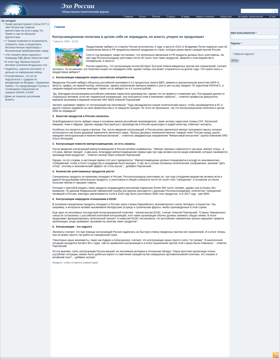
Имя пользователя (244, 32)
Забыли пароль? (244, 53)
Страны (170, 16)
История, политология (250, 16)
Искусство (226, 16)
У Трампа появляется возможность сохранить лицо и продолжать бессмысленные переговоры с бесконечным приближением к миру (27, 45)
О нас (272, 16)
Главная (128, 16)
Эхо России (77, 6)
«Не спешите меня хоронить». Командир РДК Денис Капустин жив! (27, 56)
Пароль (236, 43)
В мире (186, 16)
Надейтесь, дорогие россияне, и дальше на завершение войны (24, 70)
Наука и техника (205, 16)
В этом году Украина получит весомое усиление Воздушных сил (26, 63)
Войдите (57, 262)
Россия (156, 16)
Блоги (142, 16)
